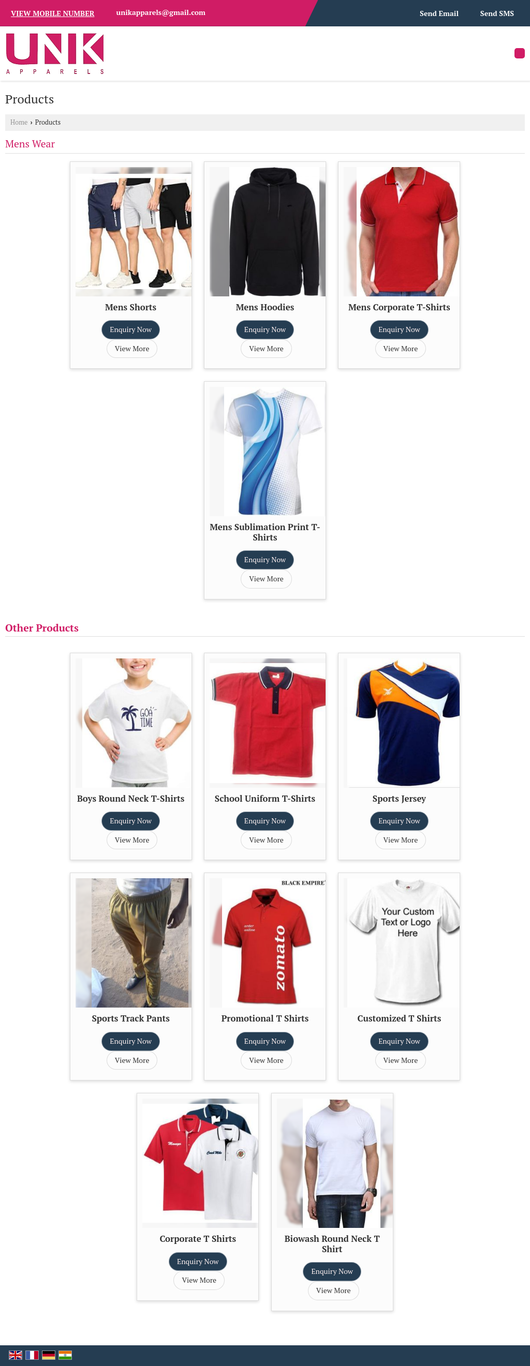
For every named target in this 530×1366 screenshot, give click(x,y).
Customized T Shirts (399, 1018)
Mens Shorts (130, 307)
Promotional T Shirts (265, 1018)
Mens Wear (30, 144)
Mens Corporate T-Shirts (399, 307)
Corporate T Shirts (197, 1238)
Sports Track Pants (130, 1018)
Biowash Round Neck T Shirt (332, 1244)
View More (132, 348)
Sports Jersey (399, 798)
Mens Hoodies (265, 307)
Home (18, 122)
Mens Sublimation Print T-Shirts (265, 532)
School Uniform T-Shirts (265, 798)
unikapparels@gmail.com (160, 12)
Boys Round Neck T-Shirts (130, 798)
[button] (52, 13)
